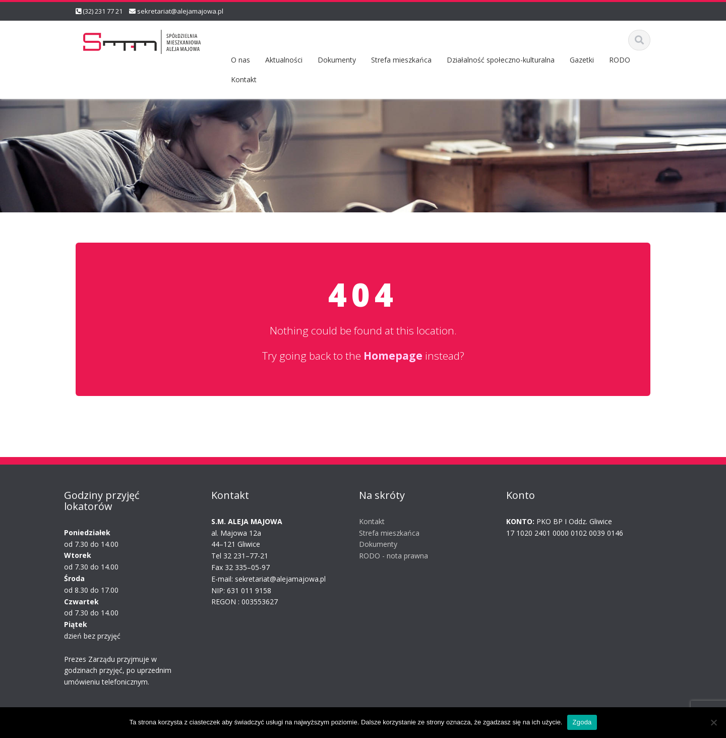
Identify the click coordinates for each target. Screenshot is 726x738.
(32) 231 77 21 (103, 11)
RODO (619, 60)
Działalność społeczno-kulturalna (501, 60)
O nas (240, 60)
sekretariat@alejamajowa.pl (180, 11)
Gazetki (582, 60)
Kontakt (244, 79)
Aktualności (283, 60)
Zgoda (581, 722)
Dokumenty (337, 60)
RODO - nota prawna (387, 555)
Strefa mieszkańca (401, 60)
